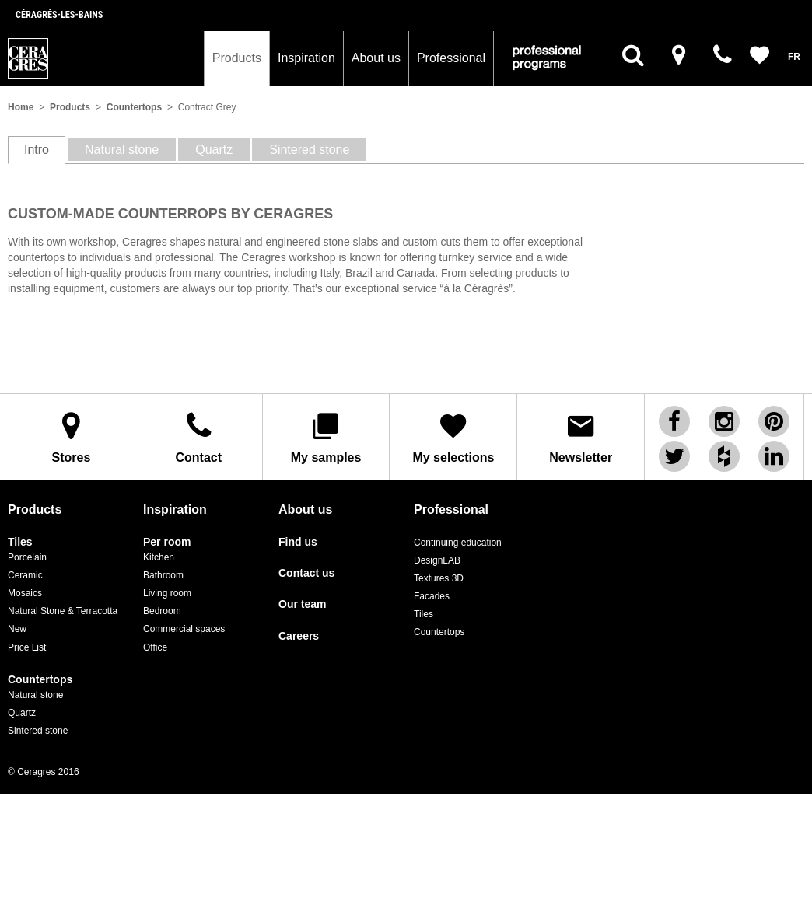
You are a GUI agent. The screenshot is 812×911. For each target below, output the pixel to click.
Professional (451, 58)
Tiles (20, 542)
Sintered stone (38, 730)
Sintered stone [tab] (309, 149)
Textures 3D (439, 578)
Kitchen (158, 557)
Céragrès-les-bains (59, 14)
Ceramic (25, 575)
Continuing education (458, 542)
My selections (453, 437)
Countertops (134, 107)
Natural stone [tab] (122, 149)
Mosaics (25, 593)
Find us (297, 542)
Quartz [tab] (214, 149)
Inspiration (306, 58)
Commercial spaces (184, 628)
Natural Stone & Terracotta (62, 611)
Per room (167, 542)
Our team (302, 604)
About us (376, 58)
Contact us (306, 573)
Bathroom (163, 575)
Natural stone (35, 694)
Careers (298, 636)
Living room (167, 593)
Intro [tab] (36, 149)
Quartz (22, 712)
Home (20, 107)
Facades (432, 596)
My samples (326, 437)
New (17, 628)
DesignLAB (437, 560)
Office (155, 647)
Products (236, 58)
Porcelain (27, 557)
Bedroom (162, 611)
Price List (27, 647)
